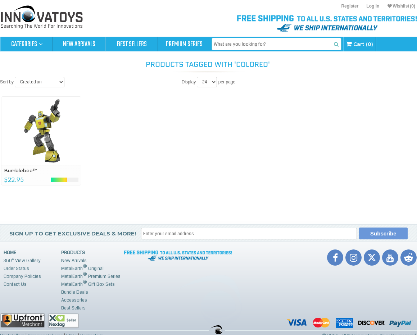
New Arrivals (79, 44)
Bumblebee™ (20, 170)
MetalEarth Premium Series (91, 275)
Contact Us (15, 284)
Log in (372, 6)
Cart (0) (359, 44)
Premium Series (184, 44)
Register (349, 6)
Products (73, 252)
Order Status (16, 268)
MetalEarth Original (82, 267)
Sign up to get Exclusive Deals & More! (72, 233)
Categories (26, 44)
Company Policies (22, 276)
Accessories (74, 300)
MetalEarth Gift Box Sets (88, 283)
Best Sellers (132, 44)
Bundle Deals (74, 292)
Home (10, 252)
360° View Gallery (22, 260)
